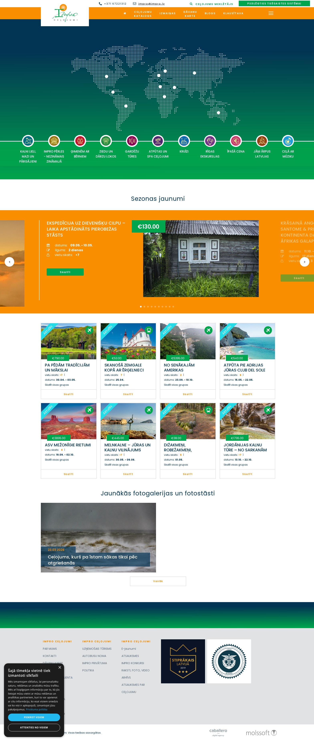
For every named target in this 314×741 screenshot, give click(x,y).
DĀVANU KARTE (53, 663)
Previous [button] (9, 262)
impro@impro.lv (151, 3)
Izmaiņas (168, 13)
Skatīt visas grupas (57, 385)
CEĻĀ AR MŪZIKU (288, 147)
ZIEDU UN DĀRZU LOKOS (106, 147)
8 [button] (166, 306)
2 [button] (144, 306)
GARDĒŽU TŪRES (132, 147)
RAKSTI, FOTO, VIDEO (136, 670)
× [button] (59, 667)
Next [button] (304, 262)
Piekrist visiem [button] (34, 717)
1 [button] (141, 306)
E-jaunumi (129, 649)
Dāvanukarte (190, 14)
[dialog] (34, 700)
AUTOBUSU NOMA (94, 656)
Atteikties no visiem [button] (34, 727)
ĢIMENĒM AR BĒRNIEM (80, 147)
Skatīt (65, 272)
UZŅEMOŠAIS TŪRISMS (97, 649)
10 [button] (173, 306)
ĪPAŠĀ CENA (236, 144)
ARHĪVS (126, 678)
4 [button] (151, 306)
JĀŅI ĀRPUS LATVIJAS (262, 147)
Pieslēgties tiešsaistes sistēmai (274, 3)
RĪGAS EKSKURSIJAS (209, 147)
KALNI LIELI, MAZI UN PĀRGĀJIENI (28, 149)
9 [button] (169, 306)
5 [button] (155, 306)
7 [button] (162, 306)
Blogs (210, 13)
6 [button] (159, 306)
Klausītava (233, 13)
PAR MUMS (50, 649)
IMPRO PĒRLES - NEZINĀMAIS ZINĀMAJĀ (54, 149)
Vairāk (158, 581)
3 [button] (148, 306)
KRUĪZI (184, 144)
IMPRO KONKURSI (133, 663)
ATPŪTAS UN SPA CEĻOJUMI (158, 147)
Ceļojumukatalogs (143, 14)
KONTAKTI (49, 656)
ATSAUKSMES (130, 656)
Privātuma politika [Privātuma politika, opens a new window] (36, 709)
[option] (154, 260)
